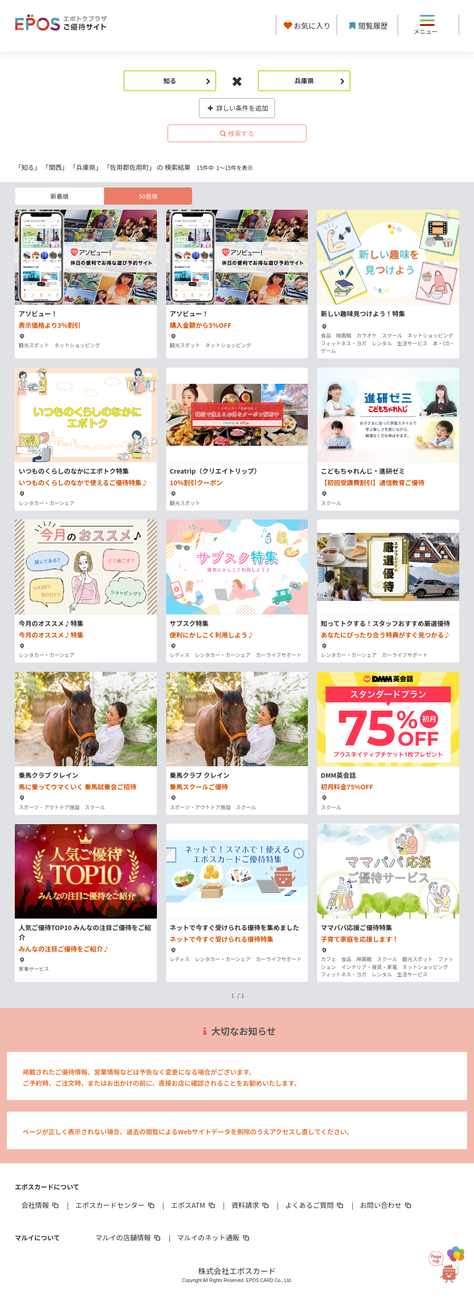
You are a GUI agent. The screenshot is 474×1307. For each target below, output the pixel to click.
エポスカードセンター (115, 1205)
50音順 (148, 196)
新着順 (59, 196)
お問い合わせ (386, 1205)
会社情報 (40, 1205)
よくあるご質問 (315, 1205)
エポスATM (194, 1205)
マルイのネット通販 (213, 1237)
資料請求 (250, 1205)
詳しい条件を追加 (237, 108)
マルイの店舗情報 (128, 1237)
